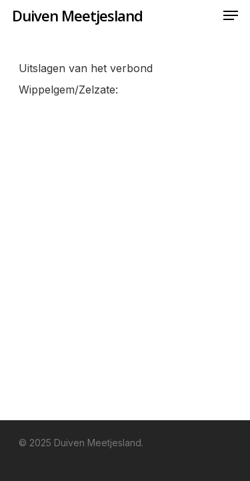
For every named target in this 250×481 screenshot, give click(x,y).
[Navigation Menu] (230, 15)
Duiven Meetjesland (77, 15)
